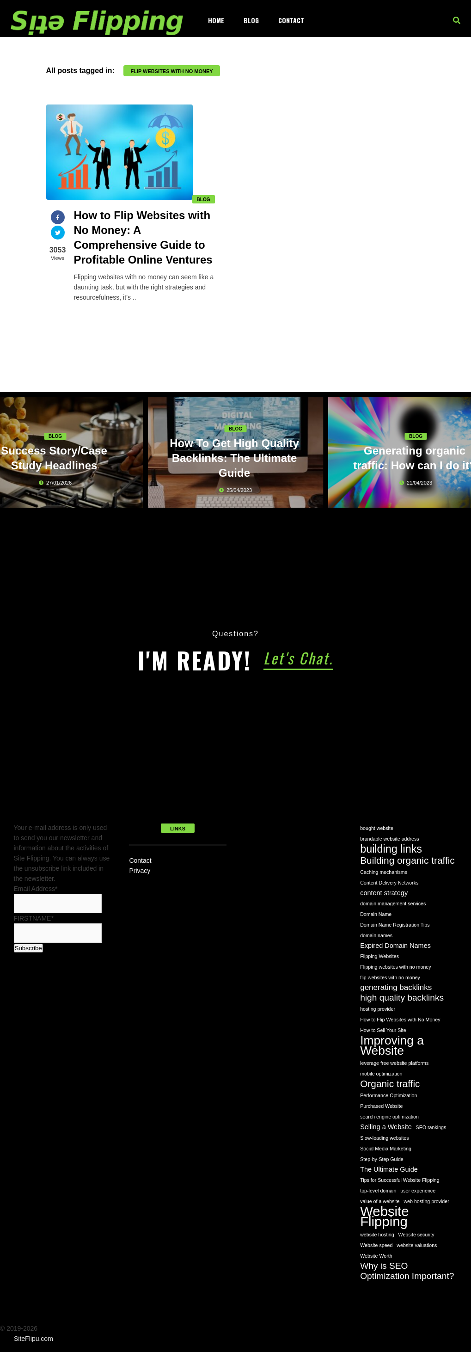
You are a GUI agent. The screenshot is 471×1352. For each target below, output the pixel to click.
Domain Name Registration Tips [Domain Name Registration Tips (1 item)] (394, 925)
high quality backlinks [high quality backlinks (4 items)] (402, 997)
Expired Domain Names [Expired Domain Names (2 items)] (395, 945)
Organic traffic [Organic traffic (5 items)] (390, 1084)
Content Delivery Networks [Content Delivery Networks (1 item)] (389, 882)
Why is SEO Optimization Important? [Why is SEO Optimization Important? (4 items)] (407, 1271)
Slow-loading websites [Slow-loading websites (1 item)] (384, 1138)
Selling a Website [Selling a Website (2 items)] (386, 1127)
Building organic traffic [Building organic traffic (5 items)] (407, 860)
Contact (291, 20)
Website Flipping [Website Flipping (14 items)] (384, 1216)
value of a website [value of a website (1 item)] (379, 1201)
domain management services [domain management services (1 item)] (393, 903)
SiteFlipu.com (33, 1338)
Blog (251, 20)
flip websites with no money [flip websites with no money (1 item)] (390, 977)
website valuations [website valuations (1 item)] (417, 1245)
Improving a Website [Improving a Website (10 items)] (392, 1045)
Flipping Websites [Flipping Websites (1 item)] (379, 956)
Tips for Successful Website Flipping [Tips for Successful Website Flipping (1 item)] (399, 1180)
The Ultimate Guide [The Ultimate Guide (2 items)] (389, 1169)
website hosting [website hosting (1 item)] (377, 1234)
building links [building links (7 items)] (391, 849)
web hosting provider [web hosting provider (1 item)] (426, 1201)
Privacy (139, 870)
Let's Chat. (298, 658)
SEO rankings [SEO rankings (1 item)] (431, 1127)
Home (216, 20)
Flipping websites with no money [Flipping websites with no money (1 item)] (395, 967)
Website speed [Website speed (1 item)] (376, 1245)
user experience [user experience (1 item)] (417, 1190)
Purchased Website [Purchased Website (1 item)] (381, 1106)
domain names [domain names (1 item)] (376, 935)
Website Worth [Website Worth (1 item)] (376, 1256)
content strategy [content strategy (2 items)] (384, 893)
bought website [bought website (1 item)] (376, 828)
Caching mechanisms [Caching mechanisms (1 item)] (383, 872)
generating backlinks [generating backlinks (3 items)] (396, 987)
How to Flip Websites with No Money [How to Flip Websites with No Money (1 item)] (400, 1019)
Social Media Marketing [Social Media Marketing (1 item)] (385, 1148)
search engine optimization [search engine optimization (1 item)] (389, 1116)
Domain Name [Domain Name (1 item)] (375, 914)
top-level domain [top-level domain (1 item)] (378, 1190)
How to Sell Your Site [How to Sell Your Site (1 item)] (383, 1030)
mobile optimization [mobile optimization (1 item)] (381, 1073)
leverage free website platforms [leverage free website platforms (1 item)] (394, 1063)
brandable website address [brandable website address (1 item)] (389, 839)
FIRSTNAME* (34, 918)
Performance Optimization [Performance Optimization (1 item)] (388, 1095)
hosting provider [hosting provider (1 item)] (377, 1009)
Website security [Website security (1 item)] (416, 1234)
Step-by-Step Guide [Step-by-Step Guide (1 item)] (382, 1159)
